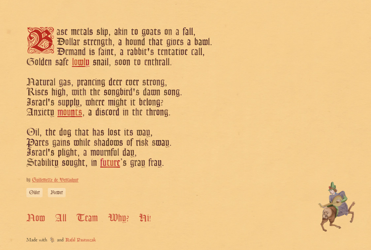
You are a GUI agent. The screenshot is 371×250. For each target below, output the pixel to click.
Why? (118, 218)
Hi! (145, 218)
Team (87, 218)
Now (35, 218)
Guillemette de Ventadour (55, 180)
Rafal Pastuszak (80, 240)
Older (34, 192)
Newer (56, 192)
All (60, 218)
